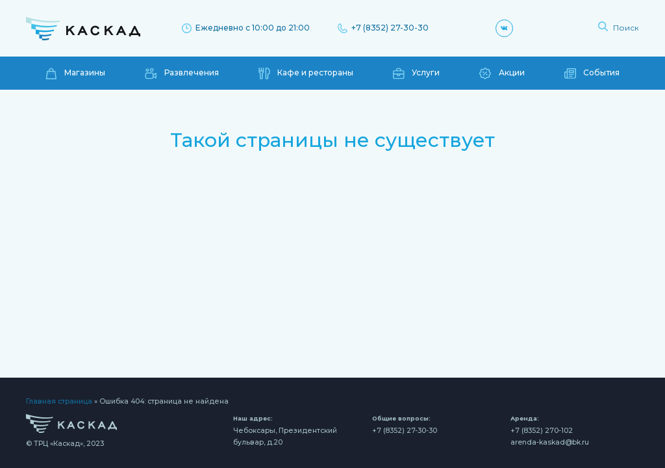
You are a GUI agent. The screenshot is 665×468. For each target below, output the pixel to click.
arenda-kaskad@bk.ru (549, 442)
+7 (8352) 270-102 (541, 430)
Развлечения (181, 73)
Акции (501, 73)
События (592, 73)
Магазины (75, 73)
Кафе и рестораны (305, 73)
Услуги (416, 73)
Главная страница (59, 401)
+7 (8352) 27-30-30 (383, 28)
